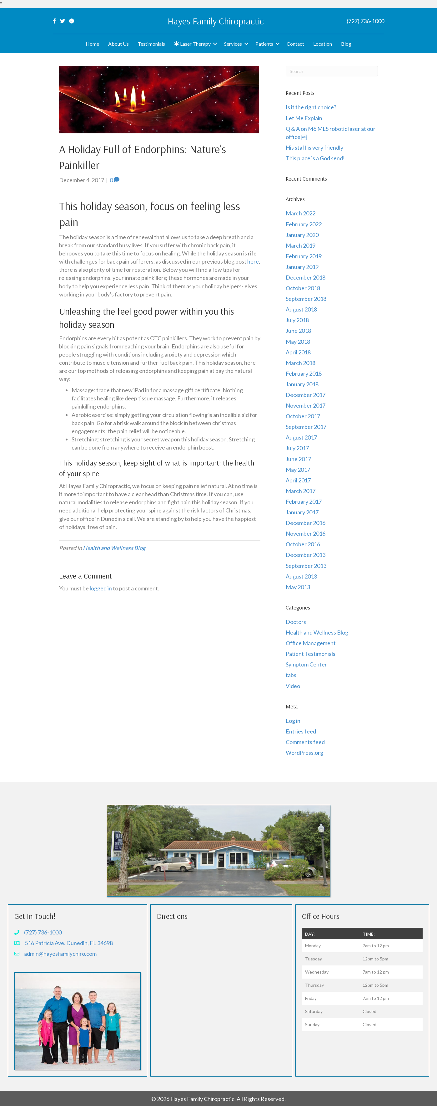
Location (322, 44)
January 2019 (302, 266)
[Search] (332, 71)
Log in (293, 720)
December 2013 (305, 554)
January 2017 (302, 512)
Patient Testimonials (310, 653)
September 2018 (306, 298)
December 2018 (305, 277)
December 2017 (305, 394)
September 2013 (306, 565)
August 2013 (301, 576)
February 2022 (304, 224)
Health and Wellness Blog (114, 547)
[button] (215, 44)
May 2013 (298, 587)
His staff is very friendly (314, 147)
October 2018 (303, 288)
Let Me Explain (304, 118)
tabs (291, 674)
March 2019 (300, 245)
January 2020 (302, 234)
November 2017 (305, 405)
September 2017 (306, 426)
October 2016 (303, 544)
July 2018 (297, 319)
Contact (295, 44)
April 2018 (298, 352)
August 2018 (301, 309)
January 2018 (302, 384)
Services (233, 44)
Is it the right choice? (311, 107)
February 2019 (304, 256)
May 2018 (298, 341)
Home (92, 44)
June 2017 (298, 458)
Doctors (296, 621)
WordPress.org (304, 752)
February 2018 (304, 373)
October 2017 (303, 416)
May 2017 (298, 469)
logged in (101, 588)
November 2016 (305, 533)
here (253, 261)
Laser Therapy (192, 44)
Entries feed (301, 731)
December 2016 (305, 522)
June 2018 (298, 330)
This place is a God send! (315, 158)
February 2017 (304, 501)
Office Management (311, 643)
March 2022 (300, 213)
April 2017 (298, 480)
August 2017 (301, 437)
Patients (264, 44)
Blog (346, 44)
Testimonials (151, 44)
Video (293, 685)
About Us (118, 44)
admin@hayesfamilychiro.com (60, 953)
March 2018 (300, 362)
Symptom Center (306, 664)
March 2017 (300, 490)
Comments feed (305, 741)
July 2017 (297, 448)
